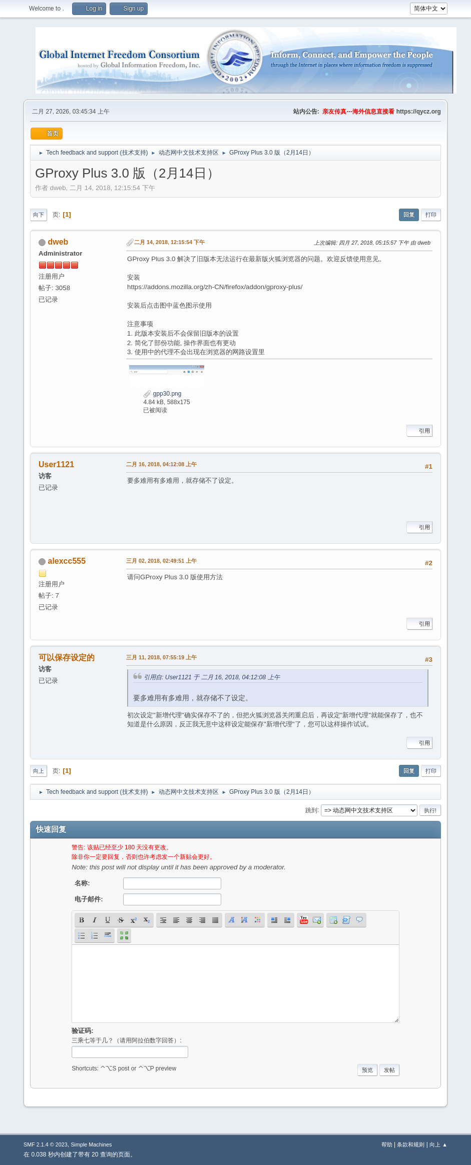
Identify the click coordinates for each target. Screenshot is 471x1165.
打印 (430, 215)
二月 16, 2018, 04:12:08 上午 (161, 464)
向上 (38, 771)
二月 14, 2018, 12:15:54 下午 (169, 242)
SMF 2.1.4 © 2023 (46, 1144)
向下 (38, 215)
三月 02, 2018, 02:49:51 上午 (161, 561)
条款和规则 (410, 1144)
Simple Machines (91, 1144)
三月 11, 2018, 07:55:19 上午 (161, 657)
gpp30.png (162, 393)
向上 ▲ (438, 1144)
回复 (408, 215)
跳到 (311, 809)
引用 (419, 431)
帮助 (386, 1144)
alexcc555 (67, 561)
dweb (58, 242)
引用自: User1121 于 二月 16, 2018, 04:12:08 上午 (212, 677)
